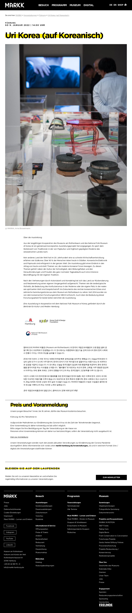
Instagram (10, 532)
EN (115, 5)
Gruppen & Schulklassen (77, 522)
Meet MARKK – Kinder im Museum (80, 519)
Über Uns (103, 562)
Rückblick (39, 519)
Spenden (102, 592)
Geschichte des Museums (109, 566)
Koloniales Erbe (105, 569)
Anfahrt (39, 536)
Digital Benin (104, 532)
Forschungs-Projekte (107, 539)
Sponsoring (103, 599)
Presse (6, 503)
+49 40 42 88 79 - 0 (12, 564)
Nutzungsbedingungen (45, 566)
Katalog (39, 562)
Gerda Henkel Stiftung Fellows (111, 542)
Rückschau (71, 532)
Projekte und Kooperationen (111, 519)
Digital (89, 5)
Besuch (43, 5)
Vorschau (39, 516)
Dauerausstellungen (43, 509)
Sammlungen (104, 503)
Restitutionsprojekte (107, 556)
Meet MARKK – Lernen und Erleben (18, 519)
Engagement (104, 589)
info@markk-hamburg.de (14, 567)
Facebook (10, 526)
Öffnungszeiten (42, 529)
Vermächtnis (104, 602)
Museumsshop (41, 552)
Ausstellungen (41, 503)
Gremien (102, 572)
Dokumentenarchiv (106, 513)
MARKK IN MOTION (107, 522)
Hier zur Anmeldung (19, 437)
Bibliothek (40, 559)
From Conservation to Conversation (113, 536)
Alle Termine (72, 509)
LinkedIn (9, 545)
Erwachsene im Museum (77, 526)
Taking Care (104, 529)
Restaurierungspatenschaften (111, 595)
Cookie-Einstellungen (12, 513)
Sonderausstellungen (44, 506)
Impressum (8, 516)
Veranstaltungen (74, 503)
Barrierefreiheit (42, 539)
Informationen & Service (45, 526)
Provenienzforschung (107, 546)
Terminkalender (73, 506)
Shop (120, 5)
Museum (75, 5)
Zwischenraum (41, 513)
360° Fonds (103, 526)
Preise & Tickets (42, 532)
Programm (59, 5)
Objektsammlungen (107, 506)
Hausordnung (41, 549)
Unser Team (103, 576)
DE (110, 5)
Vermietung (40, 546)
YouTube (9, 539)
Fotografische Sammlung (109, 509)
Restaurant (40, 542)
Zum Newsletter (111, 477)
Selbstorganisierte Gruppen (78, 529)
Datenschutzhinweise (12, 509)
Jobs (6, 506)
